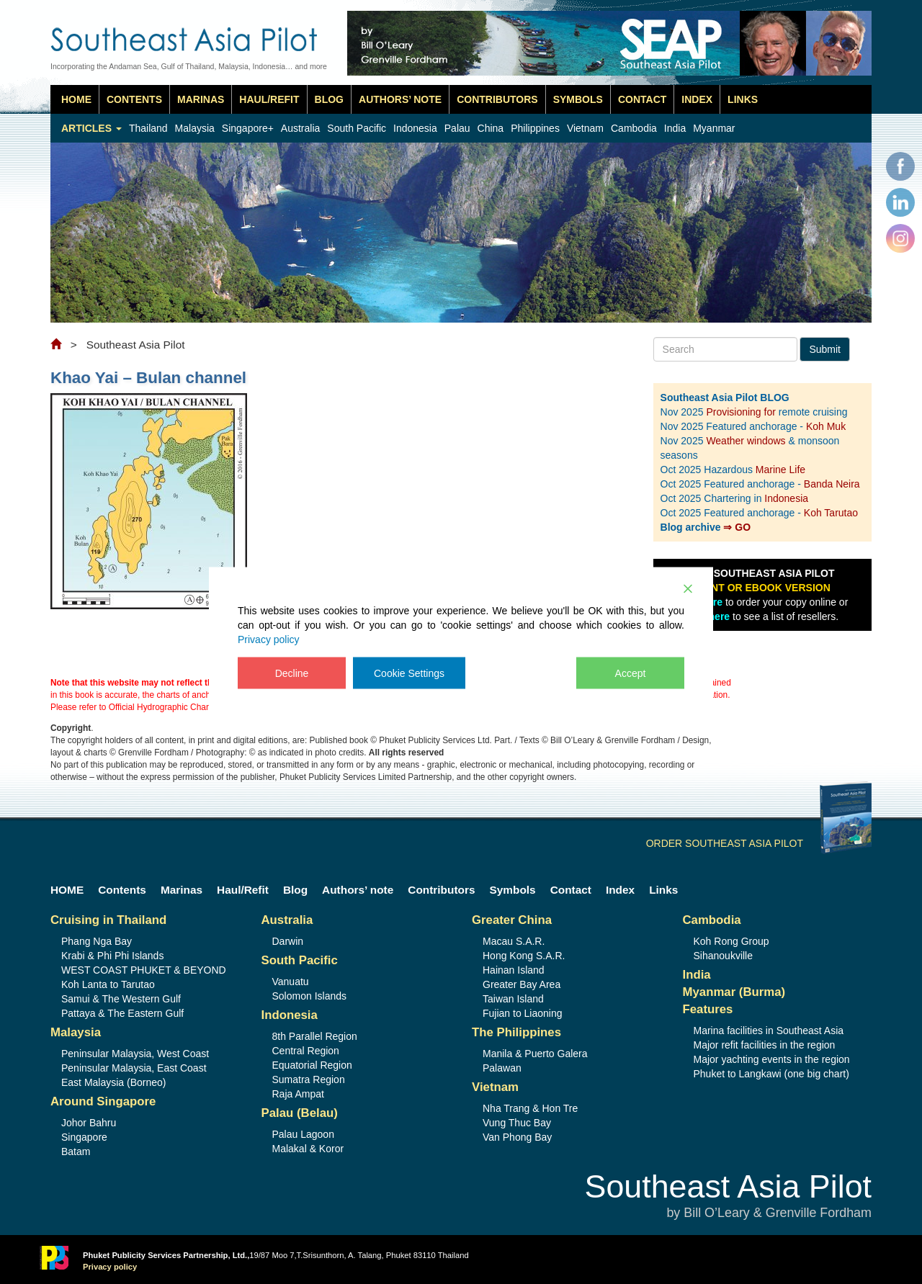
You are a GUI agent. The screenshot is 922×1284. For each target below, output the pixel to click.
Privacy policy (269, 639)
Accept (630, 672)
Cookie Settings (409, 672)
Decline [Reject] (292, 672)
